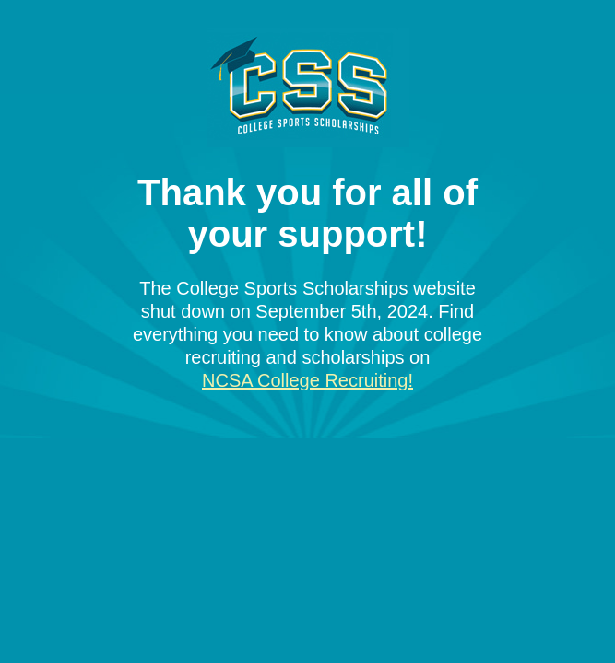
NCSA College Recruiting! (307, 380)
